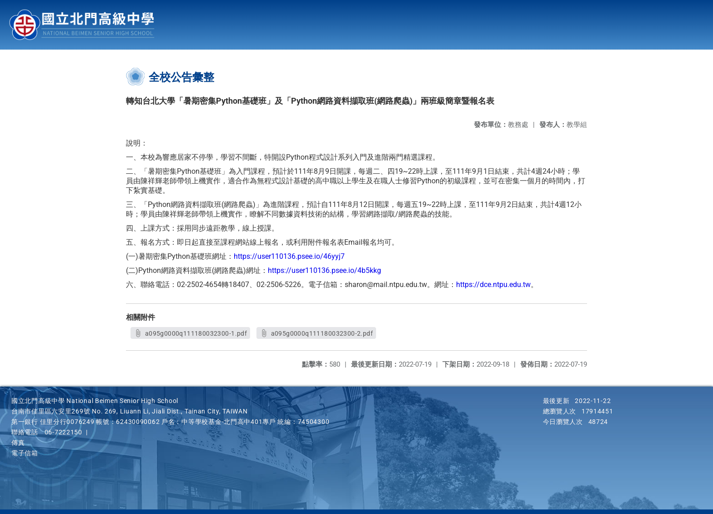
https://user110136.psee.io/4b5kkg (324, 270)
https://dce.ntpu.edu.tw (493, 284)
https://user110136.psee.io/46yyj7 (289, 256)
